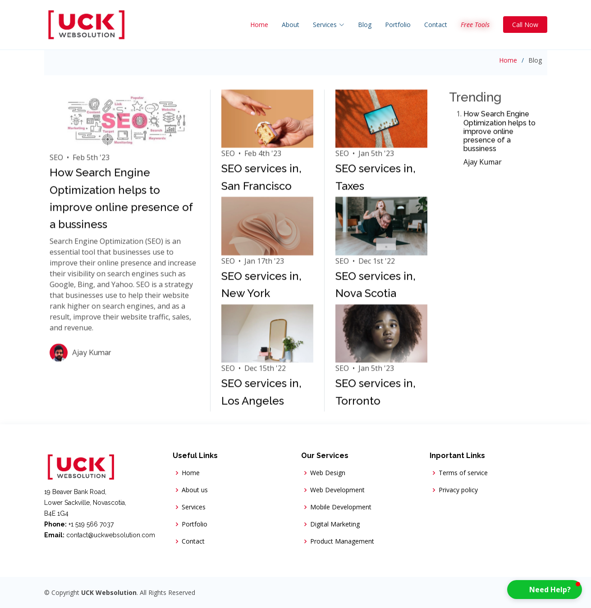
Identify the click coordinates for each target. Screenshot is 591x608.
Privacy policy (458, 490)
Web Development (337, 490)
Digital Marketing (335, 524)
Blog (364, 24)
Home (259, 24)
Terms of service (463, 473)
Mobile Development (340, 507)
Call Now (525, 24)
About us (195, 490)
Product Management (342, 541)
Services (194, 507)
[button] (544, 589)
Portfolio (398, 24)
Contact (435, 24)
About (290, 24)
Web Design (327, 473)
